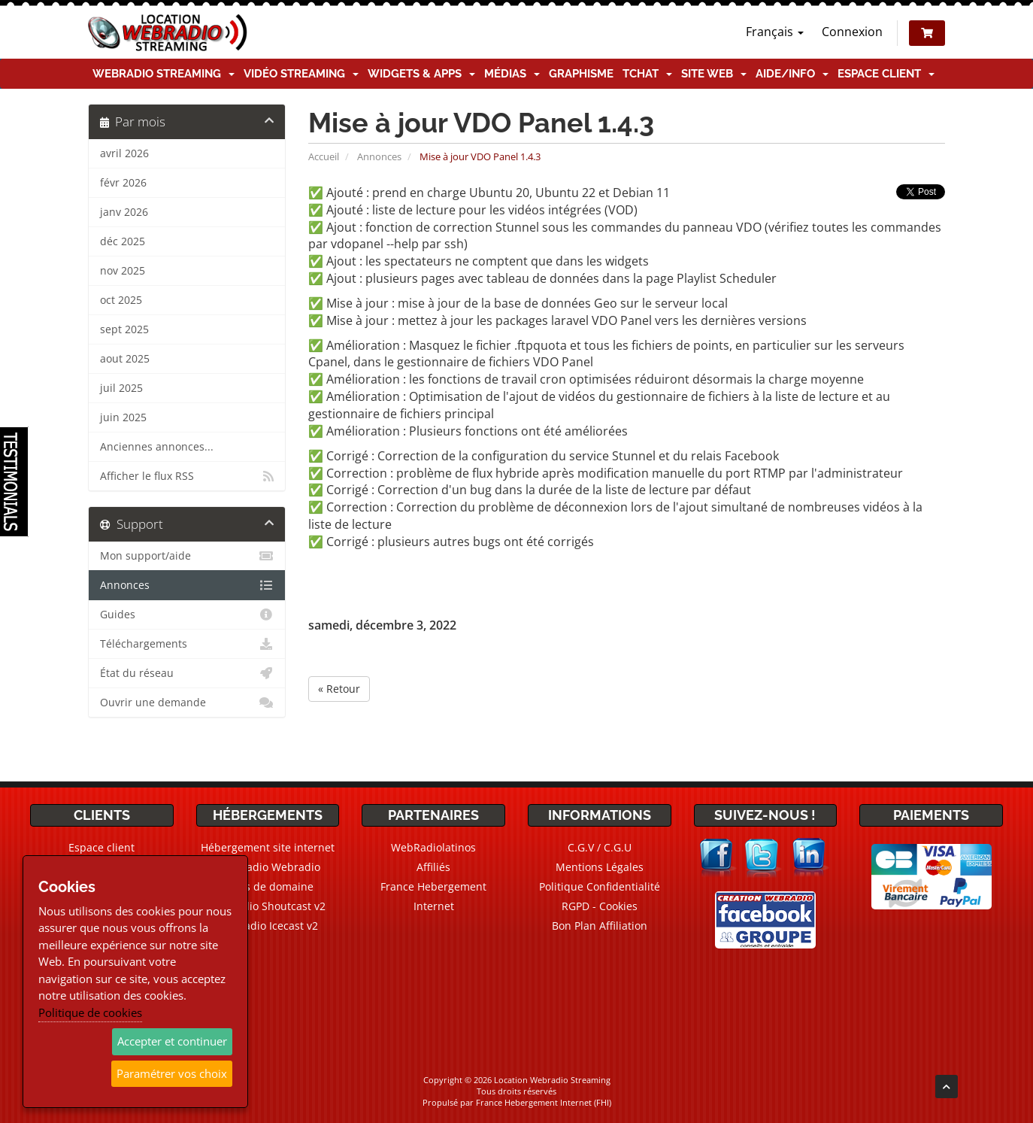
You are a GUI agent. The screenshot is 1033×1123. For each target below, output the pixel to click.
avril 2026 (124, 153)
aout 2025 (125, 359)
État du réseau (187, 673)
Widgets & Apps (421, 73)
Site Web (714, 73)
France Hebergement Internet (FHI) (543, 1102)
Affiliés (433, 867)
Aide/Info (792, 73)
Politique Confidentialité (599, 886)
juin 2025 (123, 417)
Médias (512, 73)
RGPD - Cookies (600, 906)
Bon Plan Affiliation (599, 925)
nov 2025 (122, 271)
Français (775, 31)
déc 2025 (122, 241)
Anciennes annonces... (157, 447)
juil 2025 (121, 388)
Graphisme (581, 73)
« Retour (339, 688)
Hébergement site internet (268, 847)
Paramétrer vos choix (172, 1073)
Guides (187, 615)
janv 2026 (124, 212)
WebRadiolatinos (433, 847)
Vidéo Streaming (301, 73)
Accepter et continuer (172, 1041)
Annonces (379, 156)
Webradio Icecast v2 (267, 925)
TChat (647, 73)
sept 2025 (124, 329)
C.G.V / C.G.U (600, 847)
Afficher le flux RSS (187, 476)
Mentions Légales (600, 867)
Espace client (886, 73)
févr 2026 (123, 183)
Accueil (323, 156)
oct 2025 (121, 300)
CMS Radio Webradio (267, 867)
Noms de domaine (267, 886)
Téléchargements (187, 644)
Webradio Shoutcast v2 (268, 906)
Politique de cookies (90, 1012)
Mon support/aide (187, 556)
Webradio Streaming (163, 73)
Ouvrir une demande (187, 703)
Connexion (852, 31)
